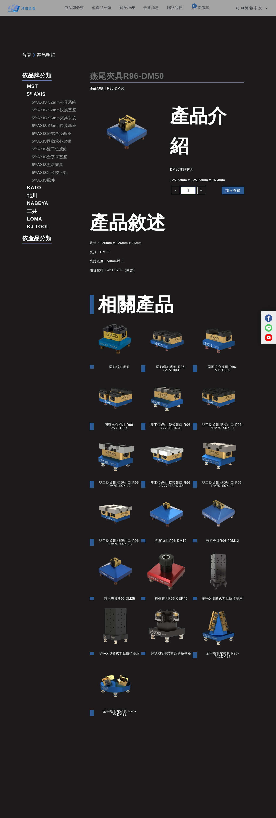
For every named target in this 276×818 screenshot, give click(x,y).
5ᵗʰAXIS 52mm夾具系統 (54, 102)
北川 (32, 195)
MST (32, 86)
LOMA (34, 219)
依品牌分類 (37, 75)
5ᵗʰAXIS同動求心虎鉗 (51, 141)
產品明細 (46, 55)
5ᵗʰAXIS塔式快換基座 (51, 133)
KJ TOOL (38, 226)
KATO (34, 187)
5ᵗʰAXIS (36, 94)
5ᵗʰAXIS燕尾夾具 (47, 164)
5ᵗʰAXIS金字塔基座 (49, 157)
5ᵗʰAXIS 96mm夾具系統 (54, 118)
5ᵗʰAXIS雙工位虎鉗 (49, 149)
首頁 (26, 55)
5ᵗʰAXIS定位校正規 (49, 172)
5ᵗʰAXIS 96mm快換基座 (54, 125)
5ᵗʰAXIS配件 (43, 180)
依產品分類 (37, 238)
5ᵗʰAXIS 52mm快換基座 (54, 110)
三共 (32, 211)
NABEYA (37, 203)
